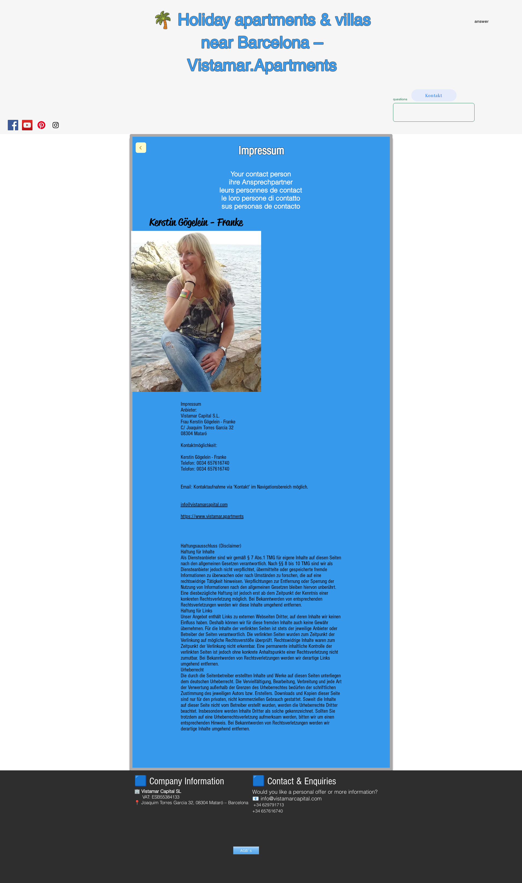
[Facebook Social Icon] (13, 125)
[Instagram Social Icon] (55, 125)
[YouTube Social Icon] (27, 125)
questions (400, 99)
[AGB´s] (246, 850)
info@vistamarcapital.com (291, 798)
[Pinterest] (41, 125)
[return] (141, 147)
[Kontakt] (434, 95)
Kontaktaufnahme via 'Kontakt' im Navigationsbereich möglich (250, 487)
